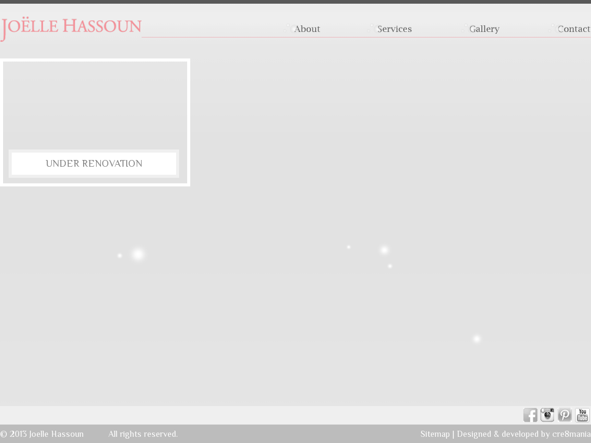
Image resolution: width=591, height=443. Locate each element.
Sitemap (435, 434)
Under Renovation (94, 163)
